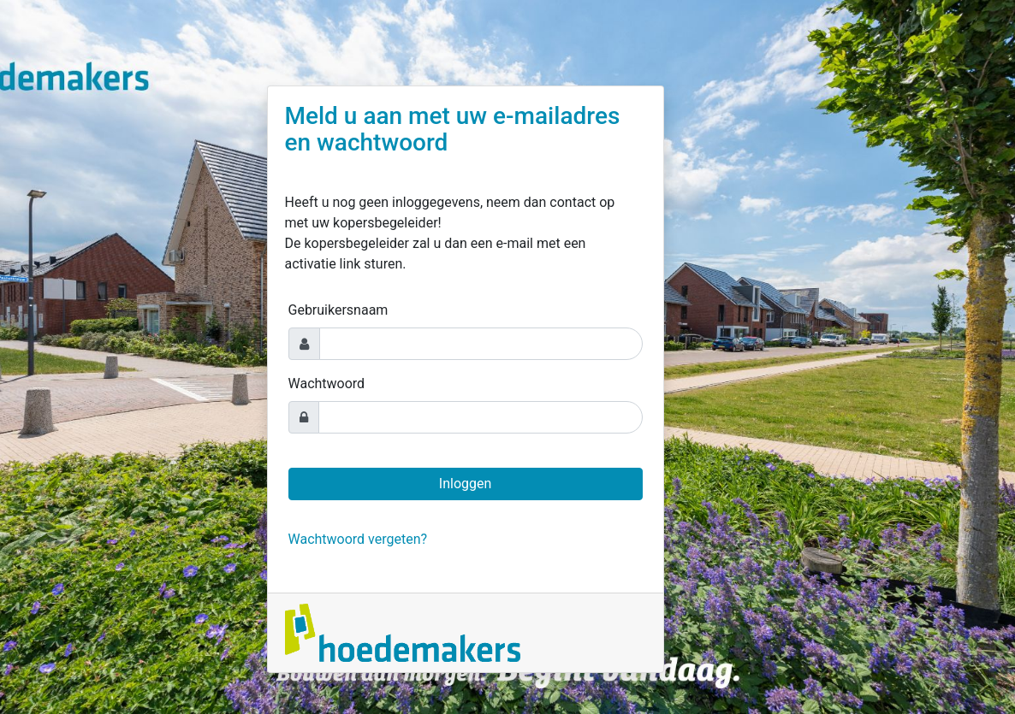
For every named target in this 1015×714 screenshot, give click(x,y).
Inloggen (465, 483)
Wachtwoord (326, 383)
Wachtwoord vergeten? (358, 539)
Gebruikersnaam (338, 310)
